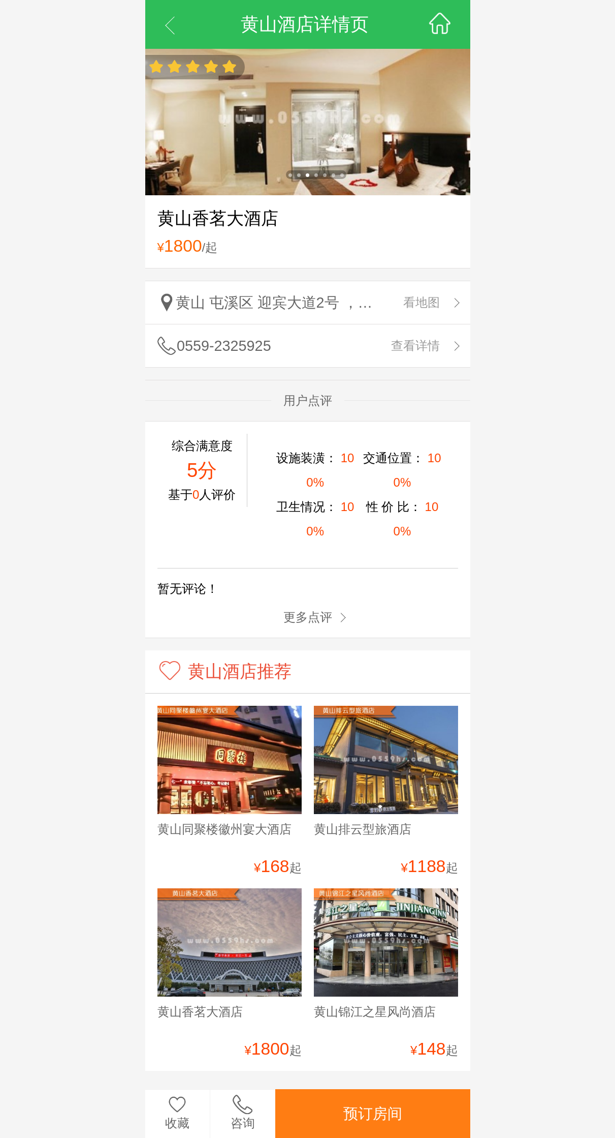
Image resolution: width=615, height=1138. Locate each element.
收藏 (177, 1123)
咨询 (243, 1123)
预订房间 (372, 1113)
